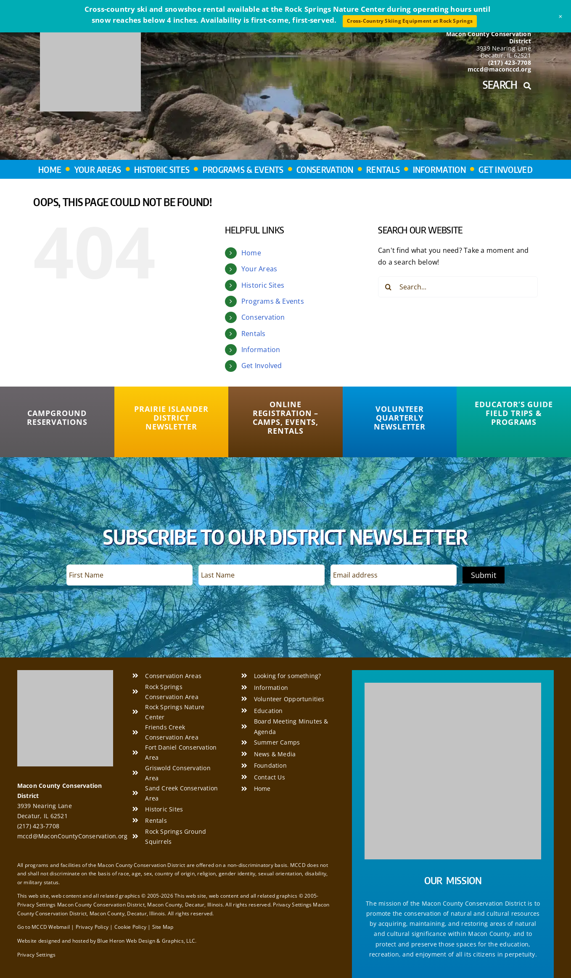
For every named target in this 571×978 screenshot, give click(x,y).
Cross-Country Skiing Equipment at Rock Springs (410, 20)
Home (251, 252)
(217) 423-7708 (38, 826)
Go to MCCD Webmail (43, 926)
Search (507, 84)
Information (260, 349)
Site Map (163, 926)
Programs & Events (272, 301)
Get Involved (261, 365)
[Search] (388, 286)
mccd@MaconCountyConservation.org (72, 836)
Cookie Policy (130, 926)
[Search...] (458, 286)
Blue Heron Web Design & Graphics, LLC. (146, 940)
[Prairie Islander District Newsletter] (171, 418)
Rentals (253, 333)
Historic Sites (262, 285)
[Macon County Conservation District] (65, 673)
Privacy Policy (92, 926)
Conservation (263, 317)
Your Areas (259, 268)
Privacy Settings (36, 954)
